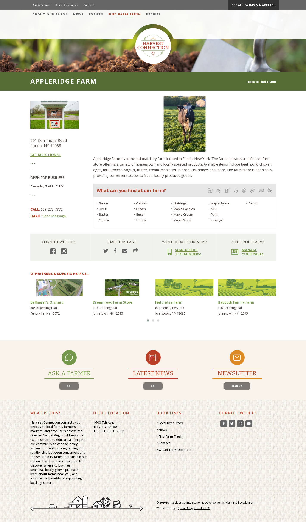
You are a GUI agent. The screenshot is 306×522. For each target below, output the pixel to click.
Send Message (54, 216)
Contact (88, 5)
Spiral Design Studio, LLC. (194, 508)
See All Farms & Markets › (254, 5)
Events (96, 14)
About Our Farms (50, 14)
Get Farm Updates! (177, 449)
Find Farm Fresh (124, 14)
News (78, 14)
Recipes (153, 14)
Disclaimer (246, 502)
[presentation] (96, 123)
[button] (148, 320)
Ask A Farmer (42, 5)
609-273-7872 (52, 209)
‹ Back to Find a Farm (261, 81)
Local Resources (67, 5)
